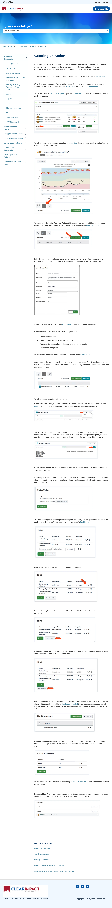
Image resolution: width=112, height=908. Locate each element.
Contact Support (101, 2)
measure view (71, 143)
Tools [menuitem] (8, 103)
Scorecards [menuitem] (10, 68)
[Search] (107, 31)
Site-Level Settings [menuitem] (13, 108)
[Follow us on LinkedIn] (77, 886)
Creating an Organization (42, 848)
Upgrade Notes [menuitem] (12, 117)
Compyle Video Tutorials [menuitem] (13, 138)
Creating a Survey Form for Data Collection (49, 865)
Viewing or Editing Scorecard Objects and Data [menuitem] (15, 87)
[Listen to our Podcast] (82, 886)
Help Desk (101, 9)
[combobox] (54, 31)
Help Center (7, 46)
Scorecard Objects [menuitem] (13, 73)
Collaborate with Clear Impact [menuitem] (12, 163)
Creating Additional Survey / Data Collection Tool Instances (54, 871)
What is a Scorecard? (41, 854)
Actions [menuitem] (9, 94)
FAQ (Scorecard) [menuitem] (12, 122)
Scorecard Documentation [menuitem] (10, 58)
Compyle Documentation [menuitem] (13, 134)
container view (78, 94)
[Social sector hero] (87, 886)
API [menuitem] (7, 113)
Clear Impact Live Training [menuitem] (10, 156)
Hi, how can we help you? (17, 26)
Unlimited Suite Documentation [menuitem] (10, 149)
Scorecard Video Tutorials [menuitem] (10, 128)
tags (36, 406)
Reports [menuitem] (9, 99)
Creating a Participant (41, 860)
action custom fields (80, 782)
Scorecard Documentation (26, 46)
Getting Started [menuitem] (12, 64)
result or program (57, 94)
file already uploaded (70, 704)
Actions (43, 46)
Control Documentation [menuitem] (13, 143)
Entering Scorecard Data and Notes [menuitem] (15, 79)
